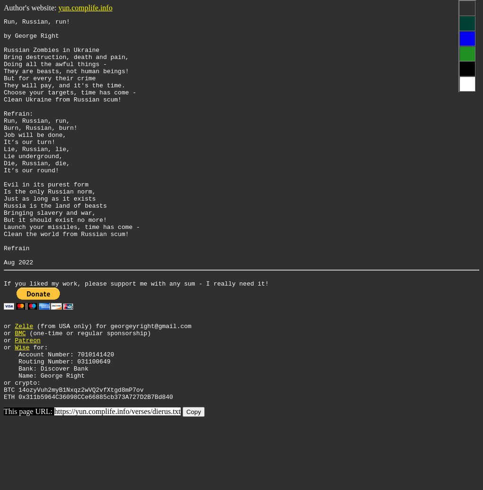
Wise (22, 406)
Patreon (28, 398)
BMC (20, 389)
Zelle (24, 381)
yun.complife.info (85, 8)
